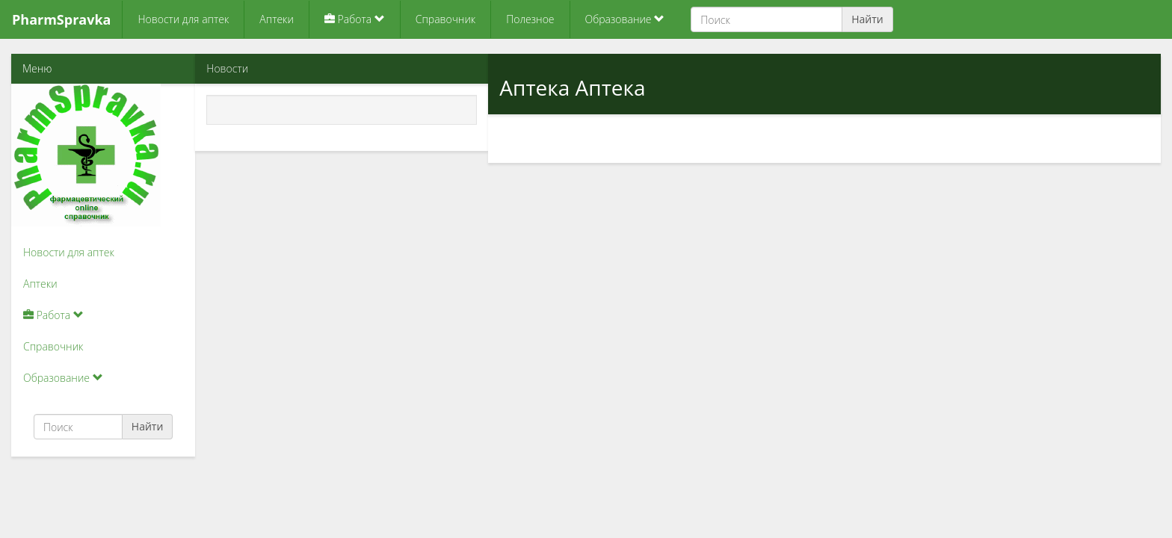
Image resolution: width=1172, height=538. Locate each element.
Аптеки (276, 19)
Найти (867, 19)
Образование (625, 19)
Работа (354, 19)
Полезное (530, 19)
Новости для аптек (183, 19)
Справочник (445, 19)
